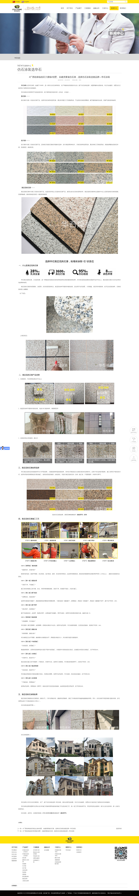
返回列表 (119, 828)
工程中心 (105, 8)
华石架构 (14, 856)
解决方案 (57, 857)
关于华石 (70, 8)
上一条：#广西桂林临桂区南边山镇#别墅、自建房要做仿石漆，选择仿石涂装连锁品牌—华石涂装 (46, 828)
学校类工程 (36, 856)
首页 (62, 8)
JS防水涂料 (25, 880)
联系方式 (78, 850)
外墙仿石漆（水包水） (25, 850)
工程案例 (87, 8)
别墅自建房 (36, 858)
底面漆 (24, 874)
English (25, 2)
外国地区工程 (36, 861)
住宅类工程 (36, 850)
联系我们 (123, 8)
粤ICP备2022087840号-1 (115, 893)
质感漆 (24, 863)
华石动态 (17, 58)
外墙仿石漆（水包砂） (25, 854)
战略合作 (96, 8)
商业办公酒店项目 (36, 853)
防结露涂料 (25, 876)
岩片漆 (24, 868)
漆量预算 (57, 860)
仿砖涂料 (24, 870)
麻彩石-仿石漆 (25, 860)
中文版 (16, 2)
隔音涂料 (24, 878)
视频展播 (14, 860)
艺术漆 (24, 866)
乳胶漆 (24, 872)
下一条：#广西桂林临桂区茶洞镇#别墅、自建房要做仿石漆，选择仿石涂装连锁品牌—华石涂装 (45, 831)
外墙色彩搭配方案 (58, 862)
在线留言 (78, 852)
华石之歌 (14, 854)
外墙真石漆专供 (58, 850)
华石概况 (14, 850)
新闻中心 (114, 8)
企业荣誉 (14, 858)
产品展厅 (78, 8)
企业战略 (46, 850)
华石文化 (14, 852)
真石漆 (24, 857)
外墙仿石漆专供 (58, 854)
